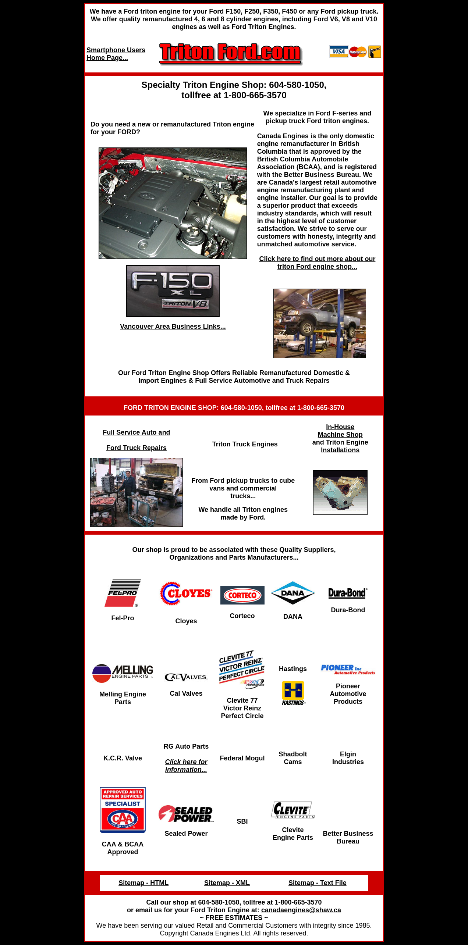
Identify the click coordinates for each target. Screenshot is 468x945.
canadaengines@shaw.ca (301, 910)
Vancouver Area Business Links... (173, 326)
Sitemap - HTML (143, 883)
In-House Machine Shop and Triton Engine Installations (340, 438)
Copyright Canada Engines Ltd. (206, 933)
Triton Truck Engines (245, 444)
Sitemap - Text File (317, 883)
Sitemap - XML (227, 883)
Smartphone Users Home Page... (115, 53)
